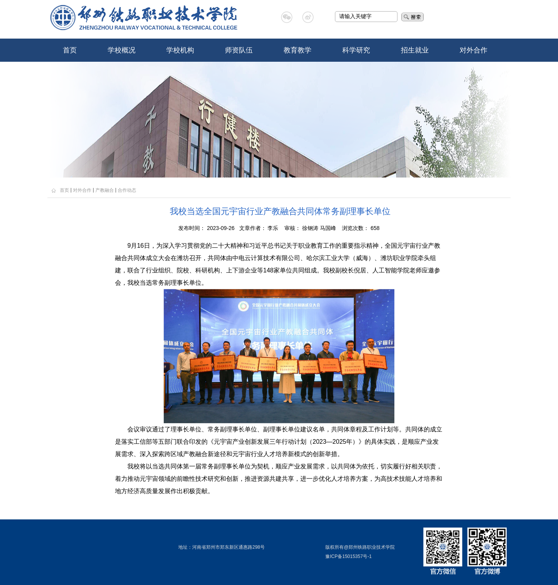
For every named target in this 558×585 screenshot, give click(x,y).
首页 (70, 50)
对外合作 (473, 50)
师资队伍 (239, 50)
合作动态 (127, 190)
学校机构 (180, 50)
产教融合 (104, 190)
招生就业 (415, 50)
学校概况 (121, 50)
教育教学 (297, 50)
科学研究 (356, 50)
